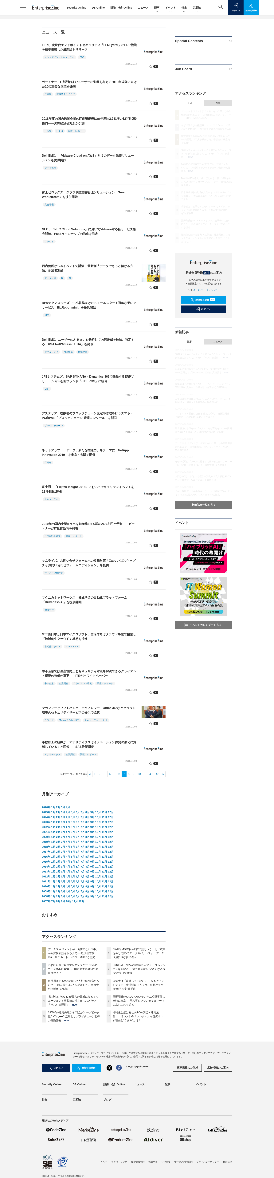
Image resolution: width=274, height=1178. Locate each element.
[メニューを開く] (22, 7)
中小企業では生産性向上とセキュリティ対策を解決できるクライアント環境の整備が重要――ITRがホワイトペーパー (89, 673)
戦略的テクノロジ (66, 94)
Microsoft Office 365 (69, 720)
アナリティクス (53, 754)
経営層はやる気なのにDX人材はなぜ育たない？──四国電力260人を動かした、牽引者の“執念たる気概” (74, 984)
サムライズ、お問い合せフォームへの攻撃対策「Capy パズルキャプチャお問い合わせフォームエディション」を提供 (88, 563)
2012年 (46, 876)
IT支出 (60, 131)
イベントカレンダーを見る (203, 625)
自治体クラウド (53, 646)
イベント (170, 8)
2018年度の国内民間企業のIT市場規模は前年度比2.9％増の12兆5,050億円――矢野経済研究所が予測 (89, 121)
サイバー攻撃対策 (54, 573)
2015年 (46, 861)
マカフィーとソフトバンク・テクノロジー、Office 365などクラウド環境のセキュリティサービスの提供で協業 (88, 710)
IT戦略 (48, 94)
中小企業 (49, 683)
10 (139, 774)
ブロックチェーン (54, 425)
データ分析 (50, 278)
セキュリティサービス (96, 720)
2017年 (46, 851)
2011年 (46, 881)
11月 (104, 812)
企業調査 (63, 683)
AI (70, 278)
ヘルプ (103, 1161)
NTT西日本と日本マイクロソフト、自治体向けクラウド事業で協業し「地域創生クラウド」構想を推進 (89, 636)
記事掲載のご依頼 (187, 1067)
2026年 (46, 807)
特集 (184, 8)
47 (151, 774)
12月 (111, 812)
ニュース (143, 7)
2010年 (46, 886)
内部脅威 (68, 352)
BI (62, 278)
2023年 (46, 822)
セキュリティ (51, 352)
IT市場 (48, 131)
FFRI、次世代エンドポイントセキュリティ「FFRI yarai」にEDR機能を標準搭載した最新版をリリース (89, 47)
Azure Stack (72, 646)
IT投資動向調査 (52, 536)
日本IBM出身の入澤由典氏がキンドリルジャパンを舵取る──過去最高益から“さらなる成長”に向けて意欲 (139, 969)
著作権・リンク (119, 1161)
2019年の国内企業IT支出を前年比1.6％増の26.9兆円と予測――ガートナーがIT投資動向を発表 (88, 526)
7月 (82, 812)
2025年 (46, 812)
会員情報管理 (138, 1161)
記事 (156, 8)
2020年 (46, 836)
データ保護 (50, 168)
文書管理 (49, 204)
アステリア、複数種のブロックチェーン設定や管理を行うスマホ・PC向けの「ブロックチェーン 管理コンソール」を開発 (87, 416)
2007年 (46, 901)
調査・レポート (76, 131)
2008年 (46, 896)
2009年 (46, 891)
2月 (58, 807)
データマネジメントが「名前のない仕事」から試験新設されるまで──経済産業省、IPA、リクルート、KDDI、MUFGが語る (73, 953)
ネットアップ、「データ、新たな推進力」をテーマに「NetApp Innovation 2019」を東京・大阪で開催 (85, 452)
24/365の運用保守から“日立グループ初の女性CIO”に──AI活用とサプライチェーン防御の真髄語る (74, 1016)
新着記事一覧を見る (204, 504)
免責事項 (153, 1161)
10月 (98, 812)
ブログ (107, 1099)
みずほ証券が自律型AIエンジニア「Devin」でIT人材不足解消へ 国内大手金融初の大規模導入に (74, 969)
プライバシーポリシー (207, 1161)
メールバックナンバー (203, 290)
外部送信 (227, 1161)
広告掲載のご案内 (218, 1067)
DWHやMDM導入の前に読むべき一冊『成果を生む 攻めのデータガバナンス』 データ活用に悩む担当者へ (139, 953)
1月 (53, 807)
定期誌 (197, 8)
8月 (87, 812)
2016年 (46, 856)
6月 (78, 812)
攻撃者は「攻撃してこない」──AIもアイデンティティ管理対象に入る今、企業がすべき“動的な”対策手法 (138, 984)
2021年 (46, 831)
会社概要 (165, 1161)
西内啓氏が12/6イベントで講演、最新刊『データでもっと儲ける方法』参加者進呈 (87, 268)
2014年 (46, 866)
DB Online (98, 7)
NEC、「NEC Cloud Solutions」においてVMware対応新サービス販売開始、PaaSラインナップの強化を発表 (89, 231)
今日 (189, 103)
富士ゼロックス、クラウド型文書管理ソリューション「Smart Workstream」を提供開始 (84, 195)
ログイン (203, 309)
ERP (47, 389)
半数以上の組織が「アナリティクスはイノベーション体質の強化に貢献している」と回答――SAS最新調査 (89, 744)
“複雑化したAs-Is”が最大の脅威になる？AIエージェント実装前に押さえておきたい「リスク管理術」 (73, 1000)
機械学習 (82, 352)
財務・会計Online (121, 7)
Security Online (76, 7)
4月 (68, 807)
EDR (82, 57)
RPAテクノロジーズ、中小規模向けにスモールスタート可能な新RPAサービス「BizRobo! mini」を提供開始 (89, 305)
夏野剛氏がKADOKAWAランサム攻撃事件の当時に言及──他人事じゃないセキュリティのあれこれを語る (139, 1000)
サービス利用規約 (183, 1161)
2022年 (46, 827)
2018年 (46, 846)
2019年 (46, 841)
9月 (92, 812)
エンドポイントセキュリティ (59, 57)
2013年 (46, 871)
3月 (63, 807)
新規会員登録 (202, 300)
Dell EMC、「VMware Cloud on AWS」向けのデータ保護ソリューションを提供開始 (88, 158)
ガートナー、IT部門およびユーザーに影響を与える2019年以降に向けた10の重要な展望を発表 (89, 84)
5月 (73, 812)
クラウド (49, 241)
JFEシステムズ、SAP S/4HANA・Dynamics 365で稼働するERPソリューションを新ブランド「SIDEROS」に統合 (88, 379)
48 (157, 774)
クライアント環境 (82, 683)
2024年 (46, 817)
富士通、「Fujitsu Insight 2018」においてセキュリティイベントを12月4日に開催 (88, 489)
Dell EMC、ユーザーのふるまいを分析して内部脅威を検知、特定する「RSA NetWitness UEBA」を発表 (88, 342)
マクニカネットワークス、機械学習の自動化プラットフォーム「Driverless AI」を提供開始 (84, 600)
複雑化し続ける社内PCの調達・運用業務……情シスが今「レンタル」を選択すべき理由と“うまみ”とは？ (138, 1016)
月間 (218, 103)
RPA (47, 315)
